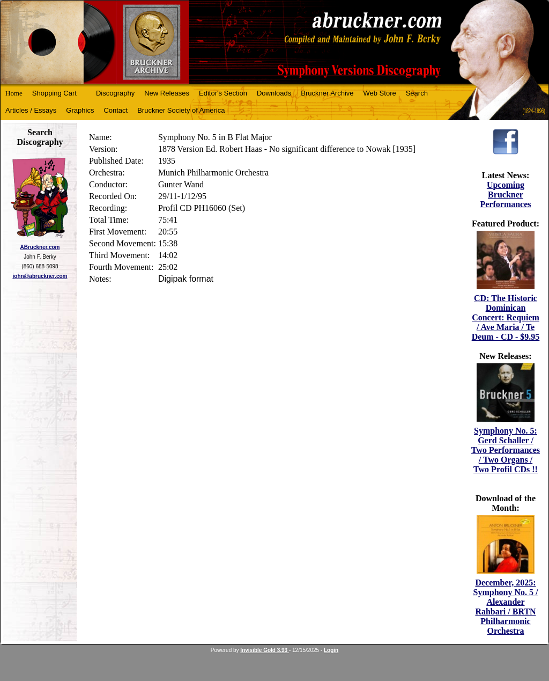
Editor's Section (223, 93)
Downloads (274, 93)
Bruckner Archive (327, 93)
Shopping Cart (54, 93)
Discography (115, 93)
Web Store (379, 93)
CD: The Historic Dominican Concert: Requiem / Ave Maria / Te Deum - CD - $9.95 (506, 317)
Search (417, 93)
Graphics (80, 110)
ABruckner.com (40, 247)
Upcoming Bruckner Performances (505, 194)
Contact (115, 110)
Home (14, 93)
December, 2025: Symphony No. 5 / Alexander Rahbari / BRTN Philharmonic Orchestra (505, 606)
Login (331, 650)
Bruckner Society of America (181, 110)
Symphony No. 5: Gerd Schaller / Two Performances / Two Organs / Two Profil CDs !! (505, 450)
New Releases (166, 93)
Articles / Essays (30, 110)
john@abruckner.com (40, 276)
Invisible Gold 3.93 (264, 650)
